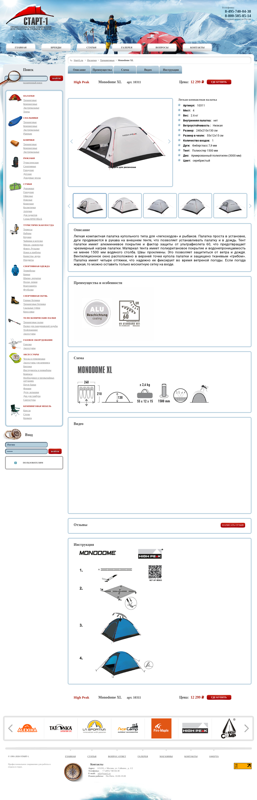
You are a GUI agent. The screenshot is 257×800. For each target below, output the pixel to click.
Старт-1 (31, 17)
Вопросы (162, 47)
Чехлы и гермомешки (34, 358)
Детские (27, 174)
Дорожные (28, 188)
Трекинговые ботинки (34, 304)
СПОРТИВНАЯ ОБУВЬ (35, 296)
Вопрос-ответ (117, 756)
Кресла (27, 410)
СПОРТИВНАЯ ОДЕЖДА (36, 266)
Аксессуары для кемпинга (36, 362)
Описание (79, 69)
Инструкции (171, 69)
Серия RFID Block (32, 218)
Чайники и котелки (33, 241)
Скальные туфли (31, 307)
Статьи (91, 47)
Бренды (56, 47)
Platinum (27, 133)
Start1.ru (78, 60)
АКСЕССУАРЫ (31, 354)
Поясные (27, 199)
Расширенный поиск (32, 82)
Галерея (126, 47)
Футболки (28, 289)
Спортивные (29, 166)
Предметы (28, 260)
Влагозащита (30, 285)
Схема (125, 69)
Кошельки (28, 203)
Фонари (27, 388)
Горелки (27, 344)
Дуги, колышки (31, 392)
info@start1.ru (104, 773)
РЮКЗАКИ (29, 158)
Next (169, 141)
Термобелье (29, 270)
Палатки (92, 60)
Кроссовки (28, 311)
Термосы (27, 229)
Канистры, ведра (31, 256)
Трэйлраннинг (30, 330)
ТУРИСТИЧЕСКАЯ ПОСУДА (38, 225)
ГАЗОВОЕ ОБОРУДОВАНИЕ (38, 340)
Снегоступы (29, 399)
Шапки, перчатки (32, 278)
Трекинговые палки (33, 322)
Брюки (26, 274)
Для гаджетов (30, 215)
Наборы (27, 233)
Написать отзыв (233, 525)
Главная (21, 47)
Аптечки (27, 211)
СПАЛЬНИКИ (30, 118)
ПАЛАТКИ (29, 96)
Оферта (214, 756)
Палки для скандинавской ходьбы (40, 326)
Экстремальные (31, 107)
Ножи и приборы (32, 252)
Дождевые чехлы (32, 177)
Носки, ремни (30, 282)
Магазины (166, 756)
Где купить (219, 82)
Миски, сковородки (33, 244)
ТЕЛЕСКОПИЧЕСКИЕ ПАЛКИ (39, 318)
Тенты (26, 111)
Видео (148, 69)
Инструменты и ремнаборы (37, 370)
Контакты (197, 47)
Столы (26, 414)
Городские (28, 170)
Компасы (28, 374)
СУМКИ (27, 184)
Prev (71, 141)
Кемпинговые (30, 104)
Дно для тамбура (32, 396)
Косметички (29, 207)
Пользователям (33, 462)
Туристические (31, 162)
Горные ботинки (31, 300)
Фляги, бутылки (31, 248)
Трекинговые (30, 100)
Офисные (28, 196)
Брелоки (27, 366)
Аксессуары (29, 333)
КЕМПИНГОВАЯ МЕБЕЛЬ (37, 406)
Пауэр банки (29, 384)
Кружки (27, 237)
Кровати (27, 418)
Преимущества (102, 69)
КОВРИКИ (28, 140)
